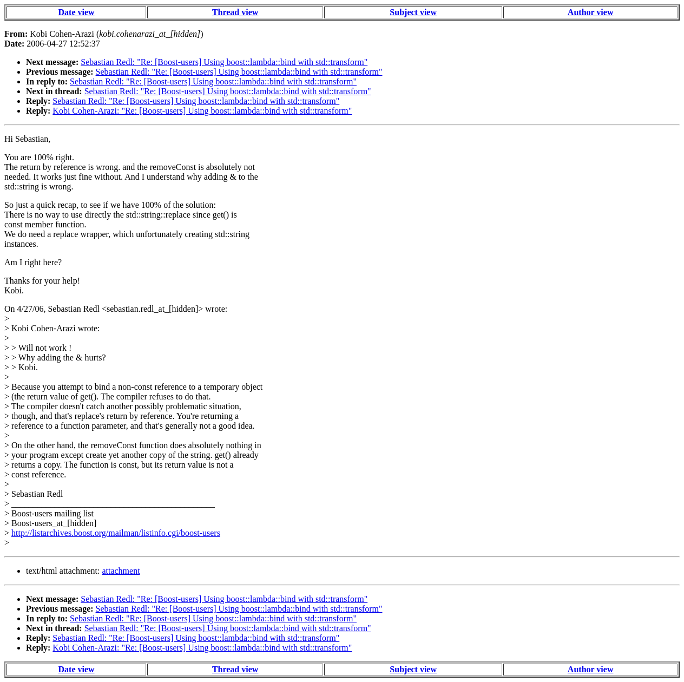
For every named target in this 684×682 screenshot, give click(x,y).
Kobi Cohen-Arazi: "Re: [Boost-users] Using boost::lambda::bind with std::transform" (202, 110)
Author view (591, 12)
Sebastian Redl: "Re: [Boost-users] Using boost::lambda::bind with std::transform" (224, 62)
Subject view (413, 12)
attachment (121, 570)
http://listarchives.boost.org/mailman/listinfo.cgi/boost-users (115, 532)
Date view (76, 12)
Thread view (235, 12)
